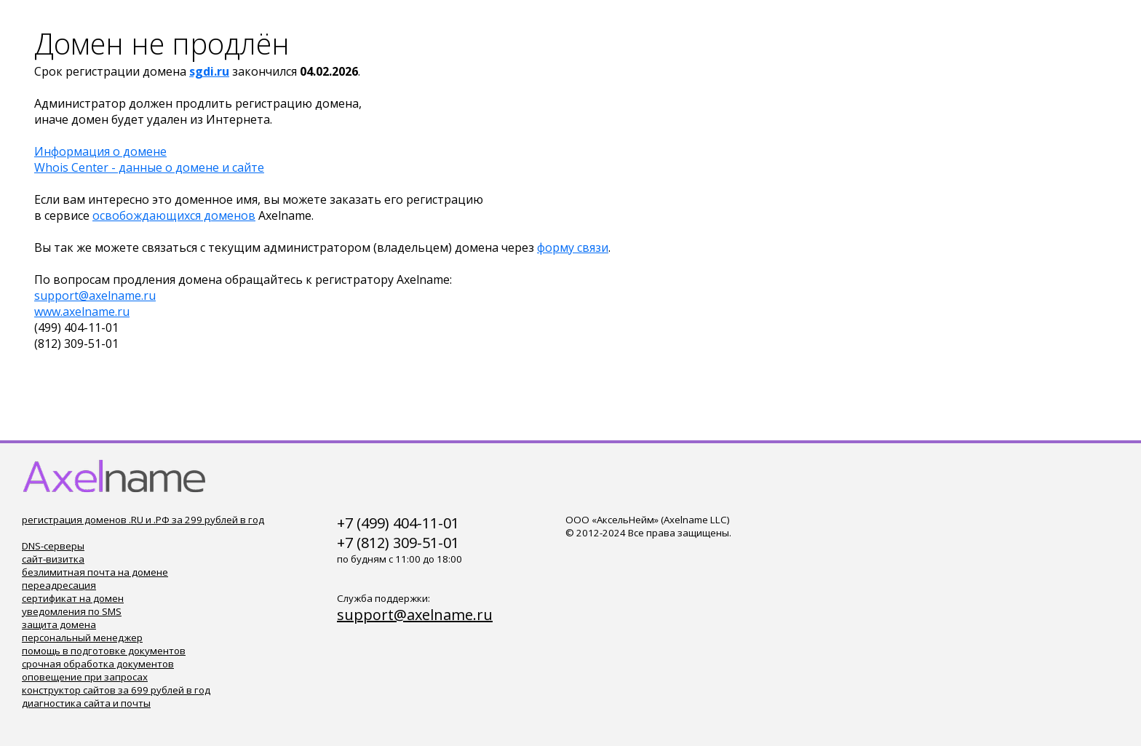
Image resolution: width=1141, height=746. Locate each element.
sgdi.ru (209, 71)
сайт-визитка (53, 559)
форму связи (572, 247)
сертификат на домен (73, 598)
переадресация (59, 585)
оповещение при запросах (85, 676)
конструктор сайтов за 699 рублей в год (116, 690)
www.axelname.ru (82, 311)
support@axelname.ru (95, 295)
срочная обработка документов (98, 663)
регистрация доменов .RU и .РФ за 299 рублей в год (143, 519)
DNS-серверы (53, 545)
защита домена (59, 624)
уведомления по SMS (72, 611)
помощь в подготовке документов (104, 650)
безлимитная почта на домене (95, 572)
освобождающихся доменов (173, 215)
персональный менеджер (82, 637)
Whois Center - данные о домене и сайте (149, 167)
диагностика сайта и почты (86, 703)
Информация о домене (100, 151)
